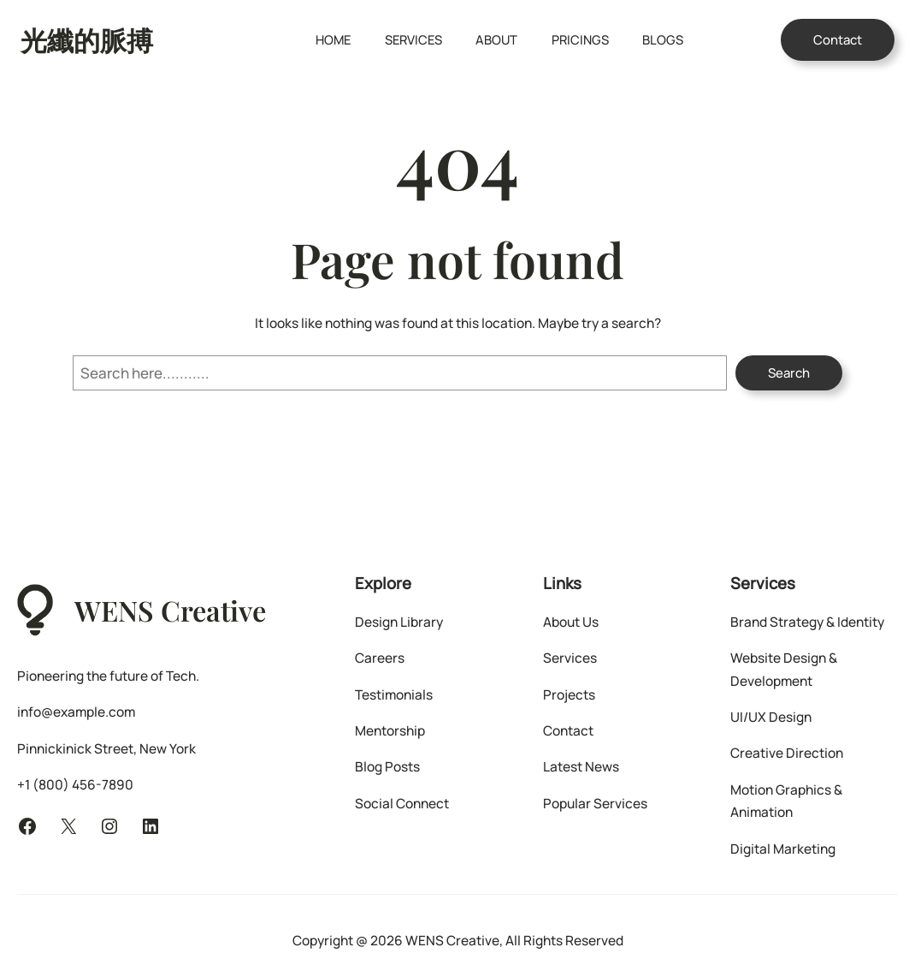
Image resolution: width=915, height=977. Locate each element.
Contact (837, 40)
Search (789, 373)
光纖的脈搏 (87, 39)
